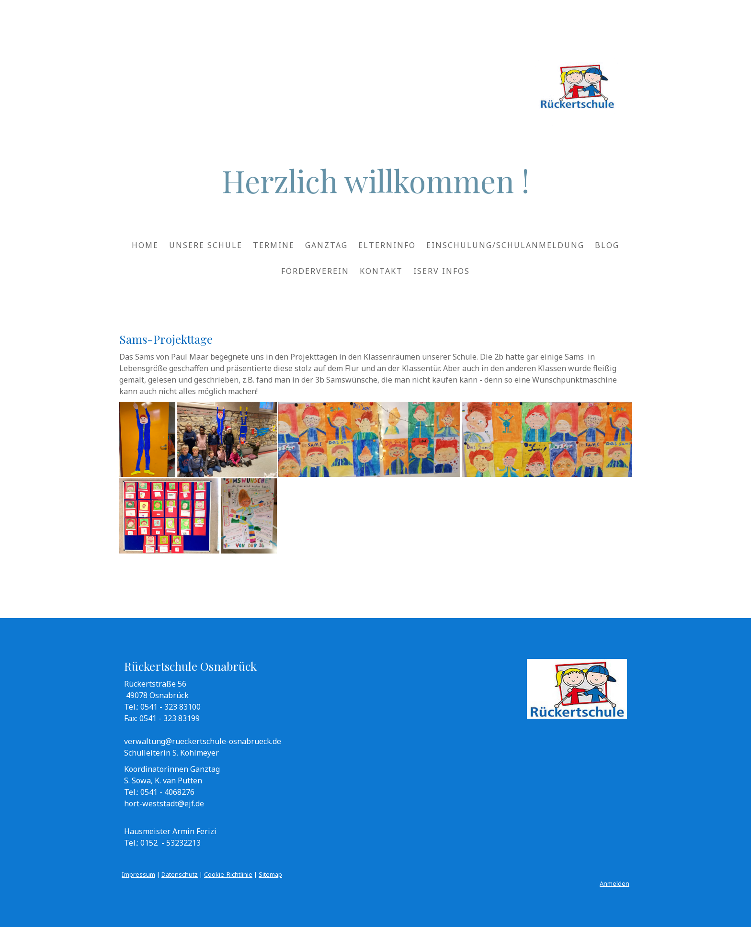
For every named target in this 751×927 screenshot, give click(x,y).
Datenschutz (179, 874)
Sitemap (270, 874)
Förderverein (315, 271)
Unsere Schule (205, 245)
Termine (274, 245)
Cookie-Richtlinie (228, 874)
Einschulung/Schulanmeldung (505, 245)
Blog (607, 245)
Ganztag (326, 245)
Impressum (138, 874)
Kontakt (381, 271)
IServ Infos (441, 271)
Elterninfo (387, 245)
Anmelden (614, 883)
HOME (145, 245)
